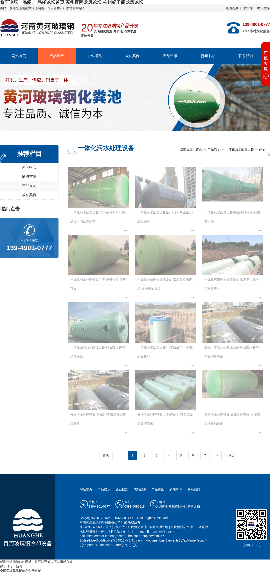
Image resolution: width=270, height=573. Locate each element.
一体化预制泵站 (109, 531)
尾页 (231, 455)
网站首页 (19, 56)
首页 (199, 149)
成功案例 (132, 56)
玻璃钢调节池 (158, 527)
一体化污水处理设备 (239, 149)
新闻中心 (208, 56)
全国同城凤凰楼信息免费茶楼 (20, 571)
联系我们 (245, 56)
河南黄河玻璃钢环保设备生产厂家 (45, 8)
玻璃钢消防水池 (182, 527)
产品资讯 (170, 56)
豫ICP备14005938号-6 (96, 527)
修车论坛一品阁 (11, 566)
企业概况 (94, 56)
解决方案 (29, 176)
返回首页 (232, 8)
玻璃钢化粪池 (137, 527)
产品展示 (57, 56)
